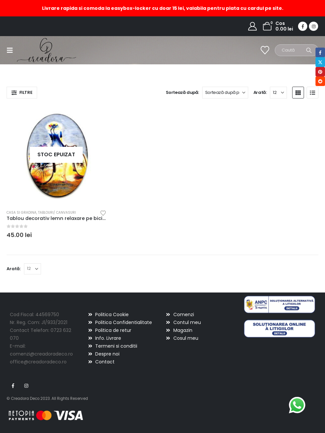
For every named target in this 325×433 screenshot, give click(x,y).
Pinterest (320, 71)
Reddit (320, 81)
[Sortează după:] (225, 92)
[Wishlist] (265, 50)
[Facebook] (302, 26)
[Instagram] (313, 26)
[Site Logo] (35, 50)
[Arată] (278, 92)
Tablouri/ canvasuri (57, 212)
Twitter (320, 62)
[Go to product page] (56, 155)
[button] (12, 50)
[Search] (309, 50)
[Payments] (46, 415)
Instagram (26, 385)
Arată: (260, 92)
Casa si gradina (21, 212)
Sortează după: (182, 92)
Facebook (12, 385)
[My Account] (253, 26)
